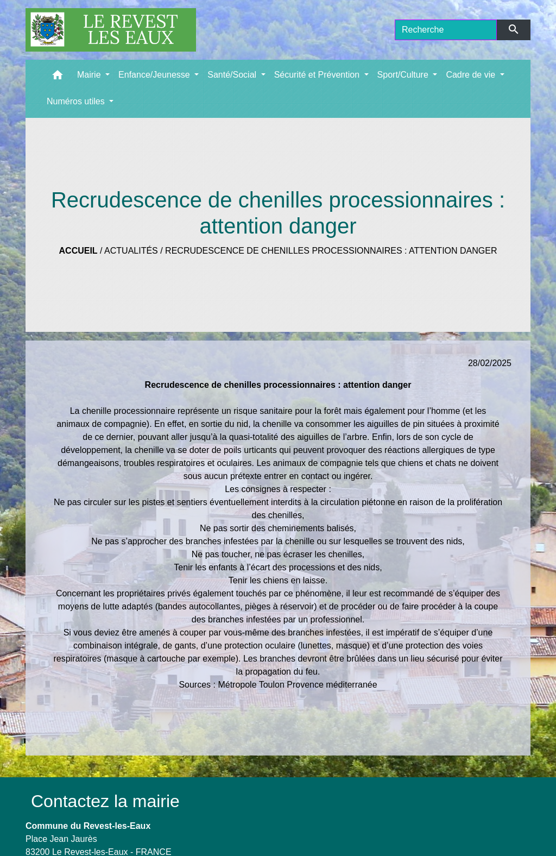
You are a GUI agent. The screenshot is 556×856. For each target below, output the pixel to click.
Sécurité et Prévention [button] (318, 74)
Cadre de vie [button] (471, 74)
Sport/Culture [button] (404, 74)
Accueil (78, 250)
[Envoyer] (514, 30)
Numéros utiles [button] (77, 101)
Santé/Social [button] (232, 74)
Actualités (131, 250)
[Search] (446, 30)
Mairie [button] (90, 74)
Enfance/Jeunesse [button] (155, 74)
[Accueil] (111, 29)
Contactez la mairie (105, 801)
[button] (57, 77)
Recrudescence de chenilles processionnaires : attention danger (331, 250)
